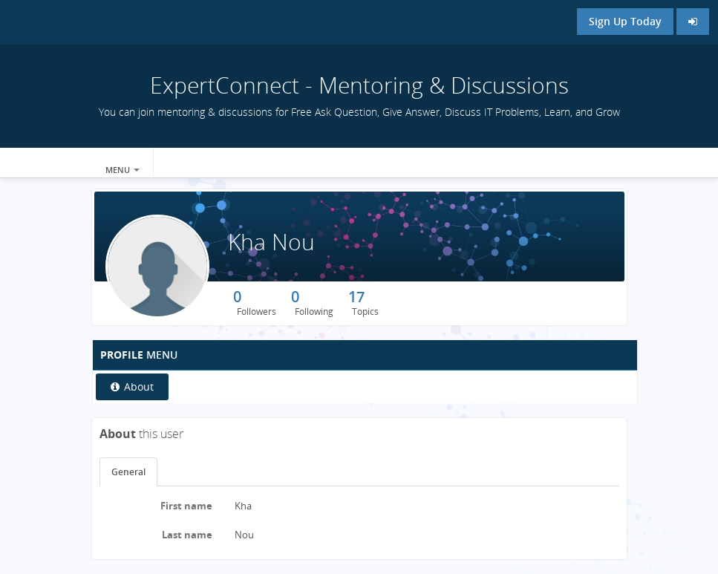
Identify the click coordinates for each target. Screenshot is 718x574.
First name (186, 505)
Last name (187, 534)
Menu (122, 169)
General (128, 472)
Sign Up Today (625, 21)
